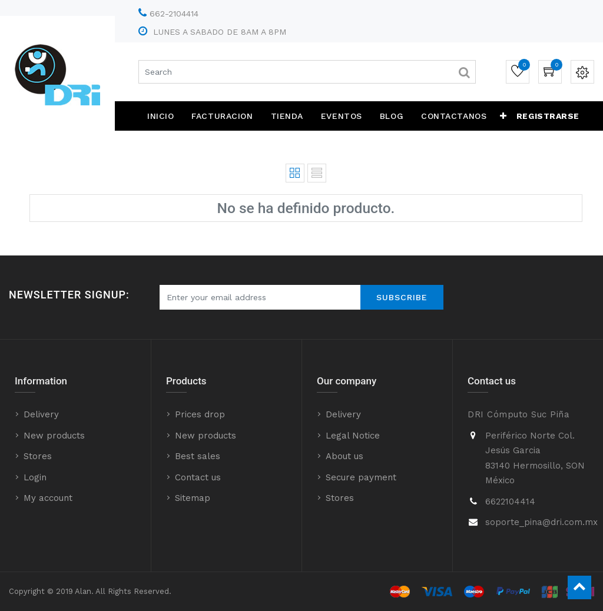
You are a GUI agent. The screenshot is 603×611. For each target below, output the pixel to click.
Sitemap (192, 498)
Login (35, 477)
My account (48, 498)
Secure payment (361, 477)
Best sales (197, 456)
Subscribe (402, 297)
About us (344, 456)
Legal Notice (353, 435)
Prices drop (200, 414)
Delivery (41, 414)
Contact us (198, 477)
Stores (38, 456)
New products (54, 435)
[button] (503, 116)
